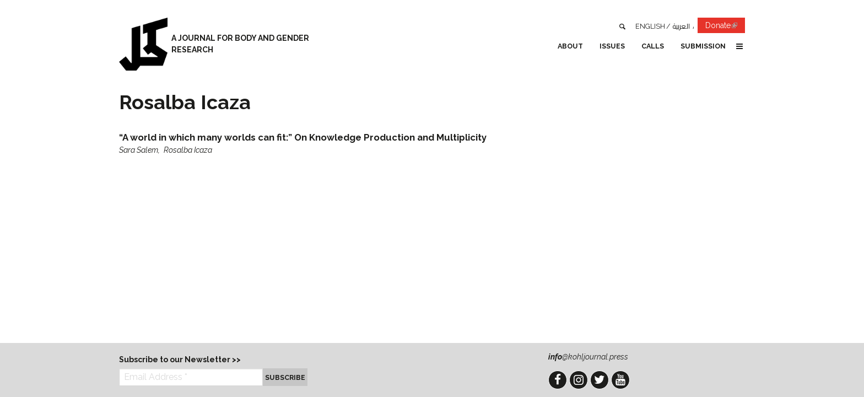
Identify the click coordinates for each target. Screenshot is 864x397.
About (570, 46)
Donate (725, 27)
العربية (681, 26)
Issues (612, 46)
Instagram (578, 380)
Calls (652, 46)
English (650, 26)
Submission (703, 46)
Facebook (557, 380)
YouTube (620, 380)
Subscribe (285, 377)
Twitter (599, 380)
